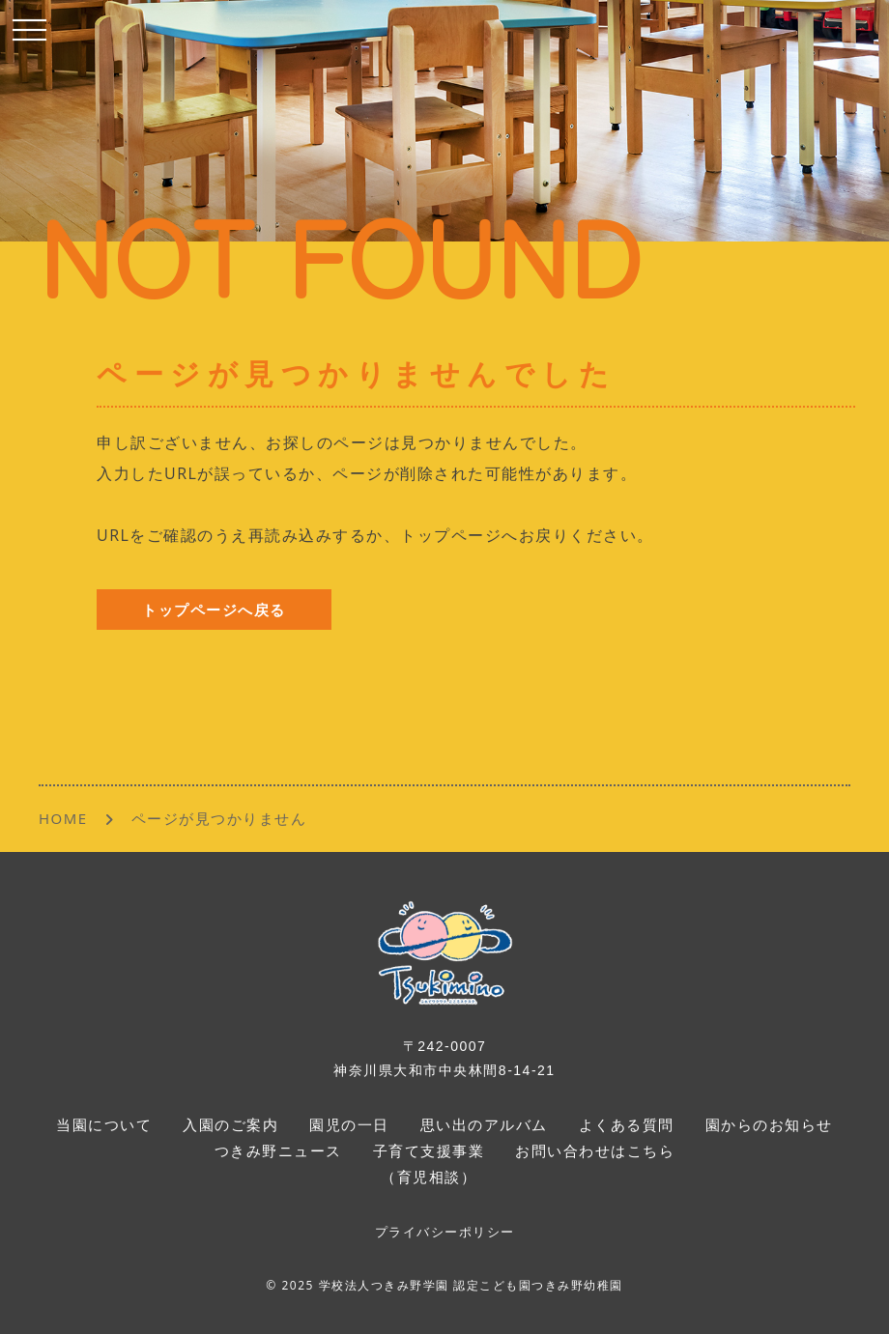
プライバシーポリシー (445, 1232)
